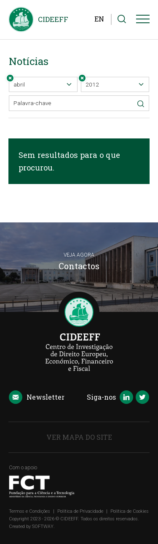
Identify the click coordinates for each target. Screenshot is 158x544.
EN (99, 18)
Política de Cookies (129, 511)
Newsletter (36, 397)
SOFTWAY (43, 526)
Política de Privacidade (80, 511)
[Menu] (143, 21)
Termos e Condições (29, 511)
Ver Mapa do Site (79, 437)
